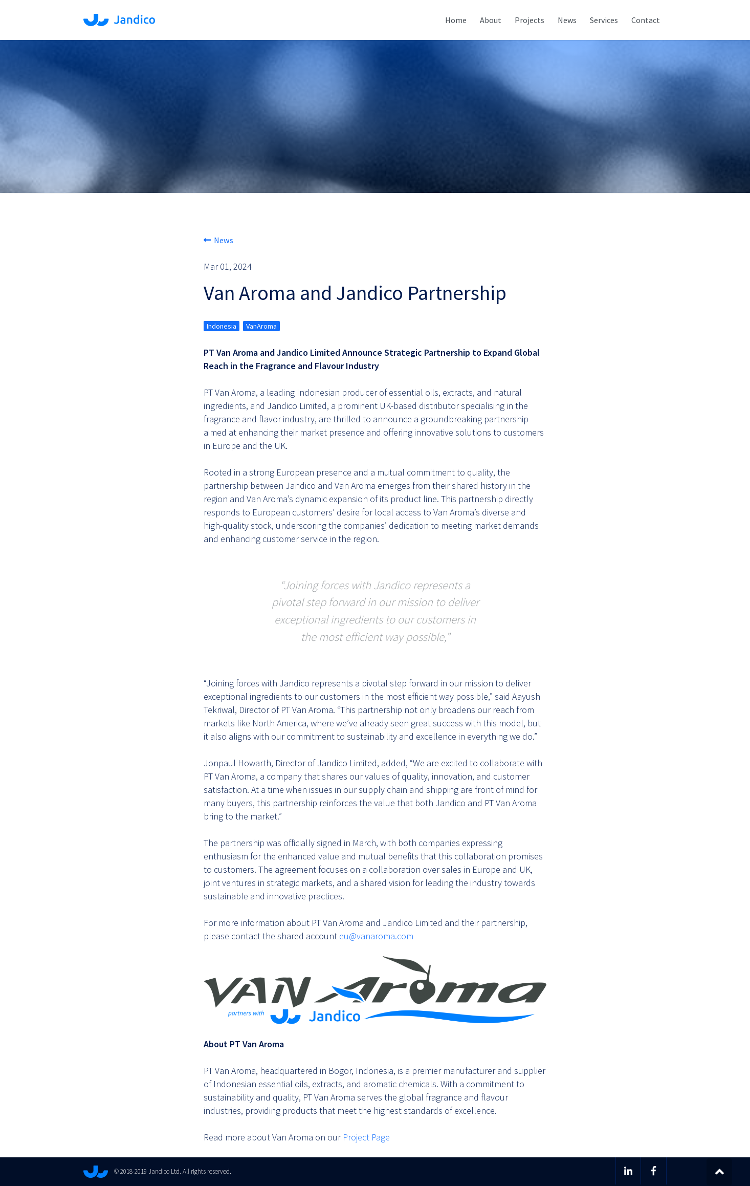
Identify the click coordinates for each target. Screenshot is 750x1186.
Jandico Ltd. (119, 20)
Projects (529, 20)
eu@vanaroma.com (376, 936)
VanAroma (261, 326)
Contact (645, 20)
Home (456, 20)
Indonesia (221, 326)
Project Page (366, 1137)
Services (604, 20)
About (490, 20)
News (567, 20)
